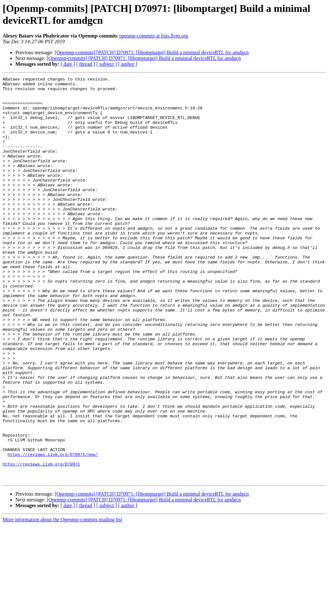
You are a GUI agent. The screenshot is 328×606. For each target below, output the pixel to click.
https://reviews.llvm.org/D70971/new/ (53, 530)
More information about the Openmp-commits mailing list (62, 600)
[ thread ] (85, 64)
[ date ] (68, 64)
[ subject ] (106, 64)
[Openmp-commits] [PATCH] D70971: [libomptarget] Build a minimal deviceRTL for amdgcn (152, 52)
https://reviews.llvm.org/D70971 (41, 542)
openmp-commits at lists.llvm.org (153, 35)
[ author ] (127, 64)
